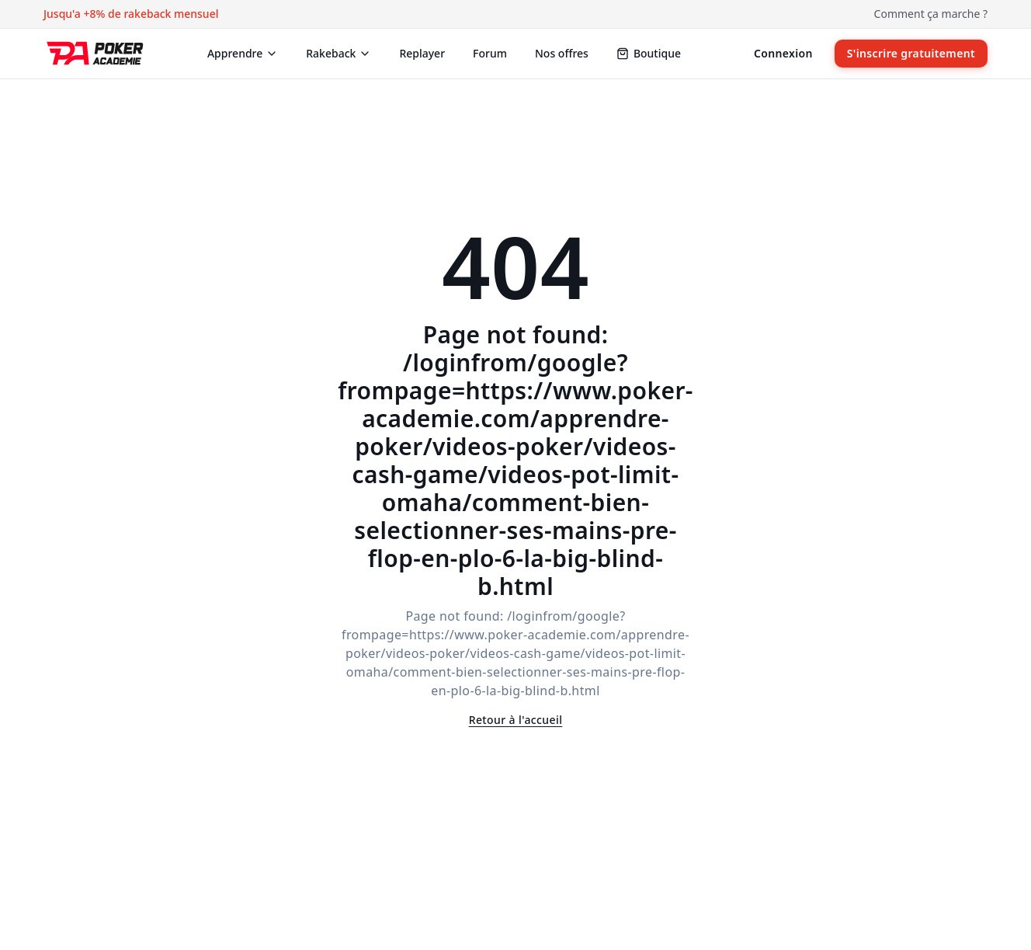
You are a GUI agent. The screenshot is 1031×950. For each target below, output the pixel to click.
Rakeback (338, 53)
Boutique (648, 53)
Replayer (422, 53)
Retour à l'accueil (516, 719)
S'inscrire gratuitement (911, 53)
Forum (490, 53)
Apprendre (242, 53)
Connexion (783, 53)
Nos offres (561, 53)
